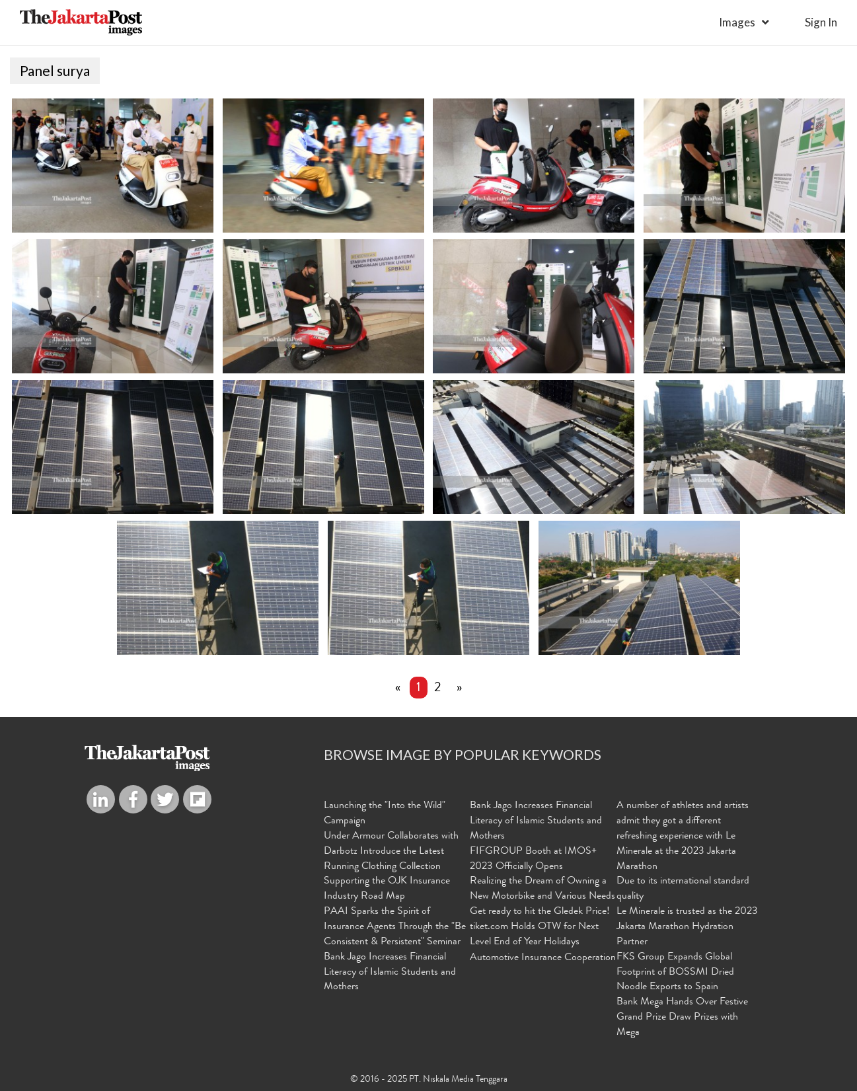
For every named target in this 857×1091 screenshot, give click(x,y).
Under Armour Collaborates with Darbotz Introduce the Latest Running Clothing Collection (391, 851)
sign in (821, 22)
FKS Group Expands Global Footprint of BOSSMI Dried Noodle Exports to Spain (675, 972)
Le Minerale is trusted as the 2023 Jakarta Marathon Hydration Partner (687, 927)
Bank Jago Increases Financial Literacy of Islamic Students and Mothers (390, 972)
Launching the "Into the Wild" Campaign (384, 814)
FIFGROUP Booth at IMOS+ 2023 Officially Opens (533, 859)
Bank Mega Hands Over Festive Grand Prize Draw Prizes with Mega (682, 1017)
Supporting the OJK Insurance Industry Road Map (387, 889)
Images (737, 22)
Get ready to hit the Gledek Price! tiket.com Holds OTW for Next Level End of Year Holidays (540, 927)
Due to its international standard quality (682, 889)
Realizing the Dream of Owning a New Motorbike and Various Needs (542, 889)
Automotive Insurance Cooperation (543, 958)
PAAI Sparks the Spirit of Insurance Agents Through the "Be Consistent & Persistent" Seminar (395, 927)
